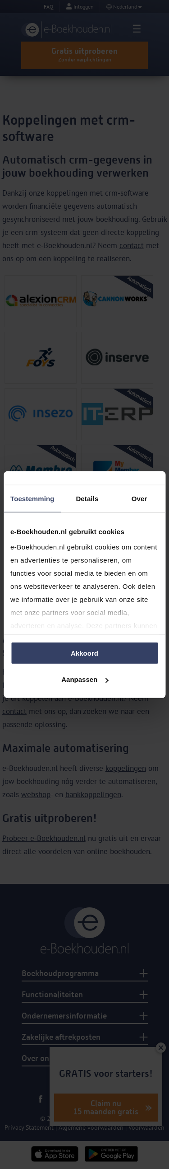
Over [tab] (139, 498)
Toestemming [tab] (32, 498)
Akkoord (84, 653)
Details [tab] (87, 498)
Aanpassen (84, 679)
